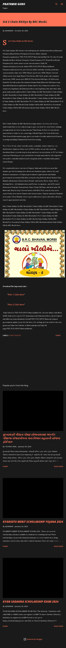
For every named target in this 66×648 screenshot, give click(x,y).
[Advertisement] (33, 361)
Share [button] (58, 335)
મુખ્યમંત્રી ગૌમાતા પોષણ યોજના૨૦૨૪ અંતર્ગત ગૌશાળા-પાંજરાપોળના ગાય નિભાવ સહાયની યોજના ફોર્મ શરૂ (31, 438)
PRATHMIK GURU (14, 4)
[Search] (56, 4)
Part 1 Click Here (16, 294)
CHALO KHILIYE (15, 335)
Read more (58, 466)
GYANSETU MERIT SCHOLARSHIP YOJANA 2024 (33, 522)
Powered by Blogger (33, 639)
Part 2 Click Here (16, 304)
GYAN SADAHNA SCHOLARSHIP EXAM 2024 (30, 601)
